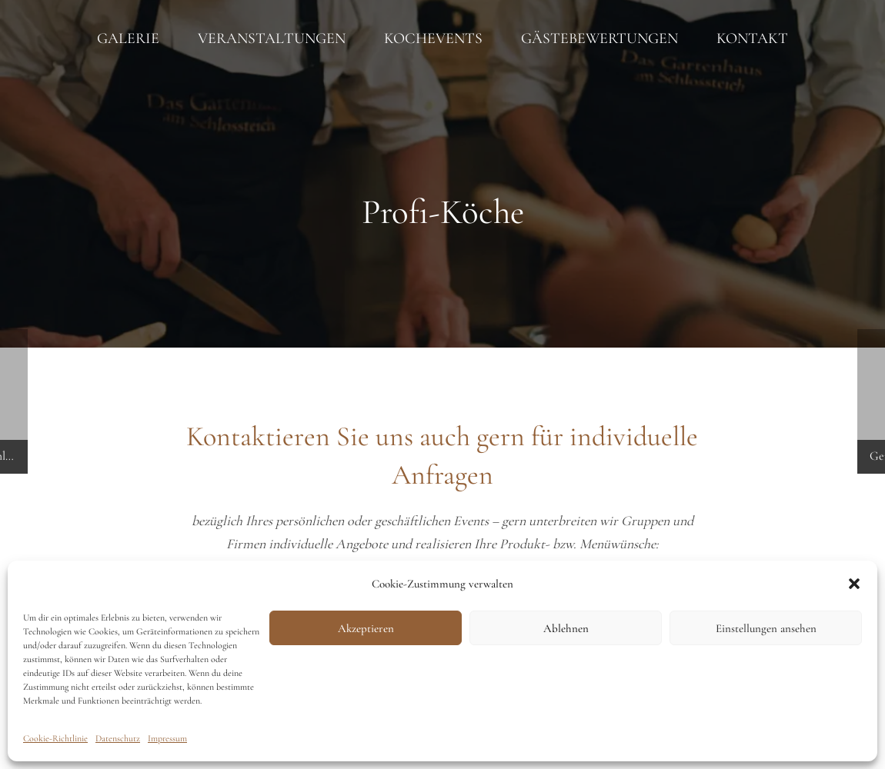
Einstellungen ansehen (766, 628)
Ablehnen (566, 628)
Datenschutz (117, 738)
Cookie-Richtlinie (55, 738)
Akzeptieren (366, 628)
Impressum (167, 738)
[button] (854, 583)
